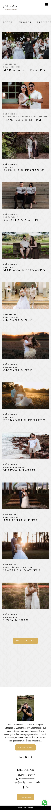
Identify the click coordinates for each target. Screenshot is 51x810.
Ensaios (25, 22)
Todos (7, 22)
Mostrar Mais (25, 641)
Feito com (25, 808)
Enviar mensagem (26, 779)
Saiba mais (25, 747)
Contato (25, 797)
